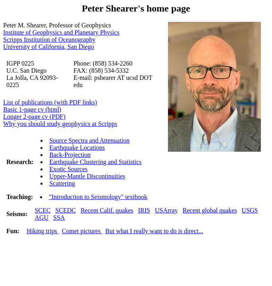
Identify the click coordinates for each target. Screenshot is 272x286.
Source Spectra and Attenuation (89, 140)
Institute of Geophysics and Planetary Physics (61, 32)
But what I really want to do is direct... (154, 231)
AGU (41, 217)
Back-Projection (70, 154)
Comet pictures (82, 231)
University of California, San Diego (48, 46)
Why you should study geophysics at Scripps (60, 123)
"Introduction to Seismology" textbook (98, 196)
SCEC (42, 210)
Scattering (62, 183)
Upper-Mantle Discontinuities (87, 176)
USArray (166, 210)
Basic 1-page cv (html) (32, 109)
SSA (59, 217)
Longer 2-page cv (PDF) (34, 116)
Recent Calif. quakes (107, 210)
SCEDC (65, 210)
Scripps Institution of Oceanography (49, 39)
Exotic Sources (68, 169)
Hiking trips (43, 231)
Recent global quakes (210, 210)
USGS (250, 210)
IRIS (144, 210)
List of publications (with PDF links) (50, 102)
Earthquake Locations (77, 147)
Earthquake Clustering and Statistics (95, 161)
